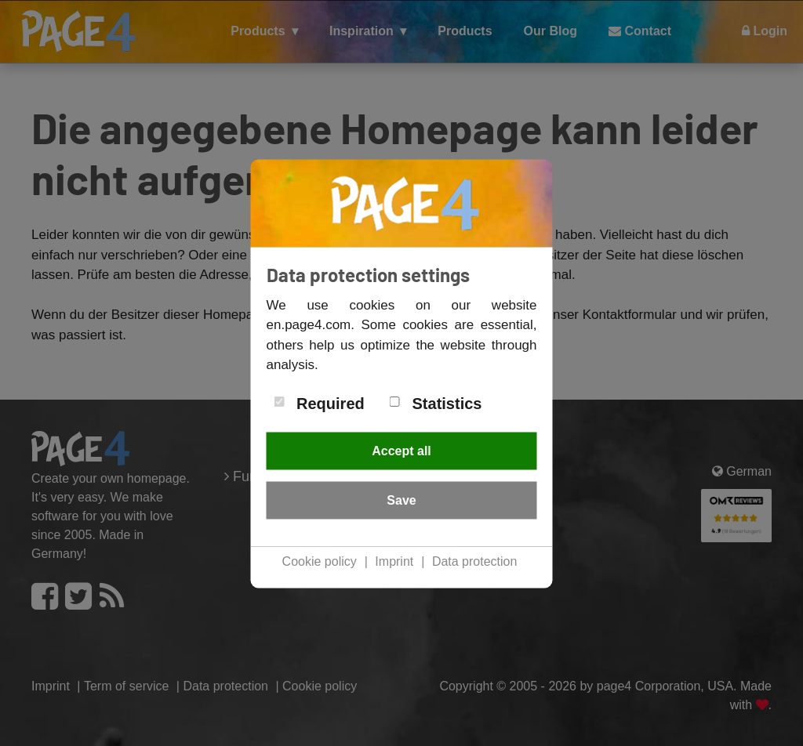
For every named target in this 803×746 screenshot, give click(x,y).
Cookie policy (319, 560)
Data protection (475, 560)
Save (401, 499)
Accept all (401, 450)
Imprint (394, 560)
